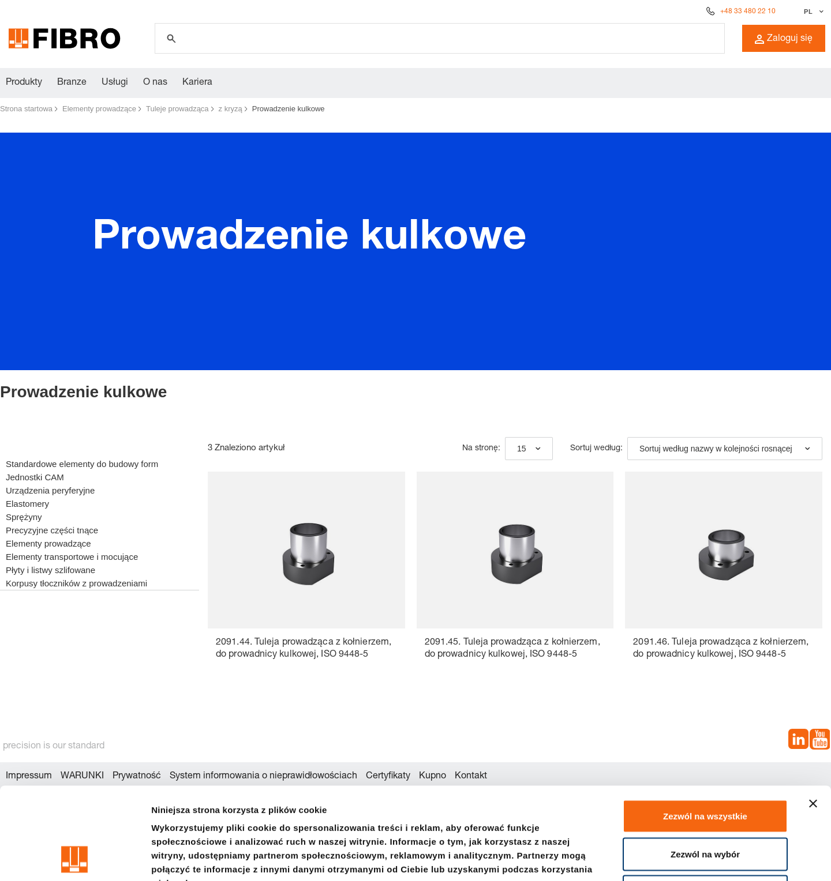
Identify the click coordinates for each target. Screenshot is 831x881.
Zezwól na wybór (705, 768)
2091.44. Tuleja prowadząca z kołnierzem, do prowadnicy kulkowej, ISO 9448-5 (303, 649)
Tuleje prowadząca (177, 108)
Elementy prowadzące (99, 108)
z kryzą (230, 108)
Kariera (197, 83)
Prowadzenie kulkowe (288, 108)
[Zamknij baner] (813, 717)
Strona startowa (26, 108)
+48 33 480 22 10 (748, 11)
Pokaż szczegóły (615, 858)
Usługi (115, 83)
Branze (72, 83)
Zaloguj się (784, 39)
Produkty (24, 83)
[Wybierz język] (812, 11)
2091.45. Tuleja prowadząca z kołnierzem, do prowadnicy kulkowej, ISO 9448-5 (512, 649)
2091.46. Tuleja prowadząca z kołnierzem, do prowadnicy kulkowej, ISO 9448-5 (720, 649)
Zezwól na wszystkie (705, 730)
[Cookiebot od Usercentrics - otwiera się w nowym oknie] (74, 858)
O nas (155, 83)
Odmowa (705, 805)
